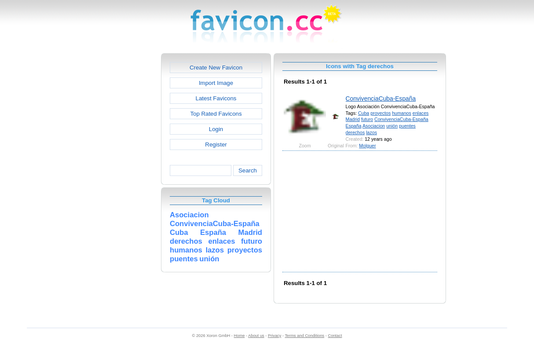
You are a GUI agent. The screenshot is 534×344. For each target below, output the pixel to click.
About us (256, 335)
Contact (335, 335)
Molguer (367, 145)
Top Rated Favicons (215, 113)
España (354, 125)
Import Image (216, 83)
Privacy (274, 335)
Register (216, 144)
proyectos (380, 113)
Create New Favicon (216, 67)
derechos (355, 132)
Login (216, 129)
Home (239, 335)
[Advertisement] (123, 185)
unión (392, 125)
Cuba (363, 113)
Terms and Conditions (304, 335)
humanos (401, 113)
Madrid (353, 119)
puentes (407, 125)
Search (247, 170)
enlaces (421, 113)
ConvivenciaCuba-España (381, 98)
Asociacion (373, 125)
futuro (367, 119)
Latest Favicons (216, 98)
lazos (371, 132)
